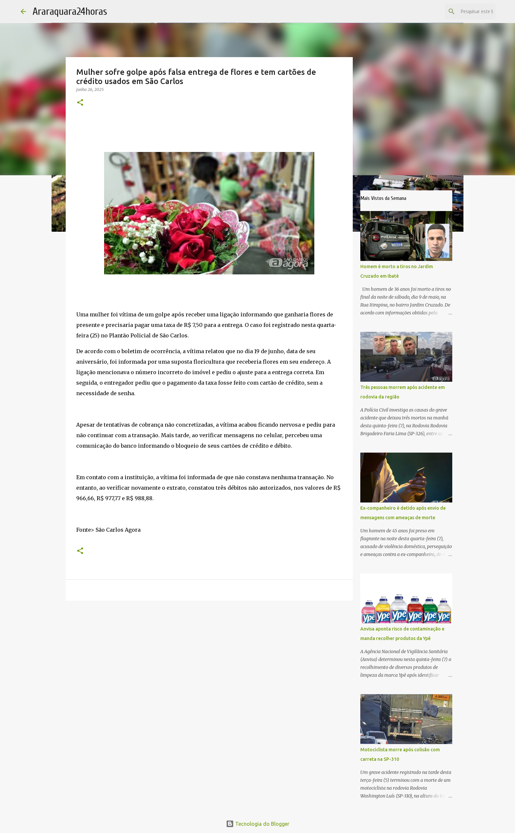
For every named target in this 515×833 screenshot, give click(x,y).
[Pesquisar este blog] (461, 11)
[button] (80, 102)
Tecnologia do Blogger (257, 824)
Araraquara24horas (70, 11)
